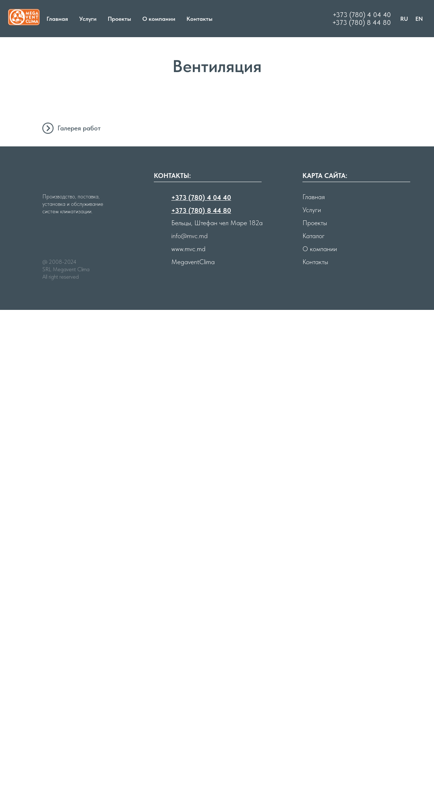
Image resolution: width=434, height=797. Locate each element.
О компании (158, 18)
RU (404, 18)
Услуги (88, 18)
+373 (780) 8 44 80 (361, 22)
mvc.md (195, 736)
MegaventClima (193, 749)
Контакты (200, 18)
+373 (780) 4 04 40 (362, 15)
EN (419, 18)
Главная (57, 18)
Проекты (119, 18)
